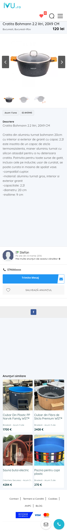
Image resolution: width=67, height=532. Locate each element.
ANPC (28, 505)
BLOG (39, 505)
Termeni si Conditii (33, 498)
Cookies (52, 498)
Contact (14, 498)
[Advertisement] (35, 222)
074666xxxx (14, 269)
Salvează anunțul (38, 290)
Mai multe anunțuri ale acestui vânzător (37, 258)
